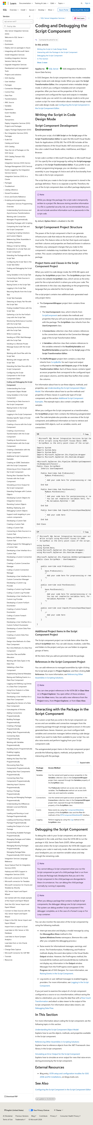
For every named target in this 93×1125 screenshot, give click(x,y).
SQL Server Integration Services (52, 18)
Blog (33, 1116)
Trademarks (19, 1119)
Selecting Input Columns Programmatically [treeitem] (16, 786)
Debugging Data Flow (44, 1008)
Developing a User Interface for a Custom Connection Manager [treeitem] (19, 577)
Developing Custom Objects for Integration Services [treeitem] (18, 499)
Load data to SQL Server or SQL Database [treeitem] (17, 931)
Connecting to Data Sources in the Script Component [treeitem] (18, 403)
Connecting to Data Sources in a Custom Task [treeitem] (19, 532)
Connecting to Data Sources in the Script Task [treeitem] (18, 279)
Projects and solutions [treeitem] (13, 74)
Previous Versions (22, 1116)
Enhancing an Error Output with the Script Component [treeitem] (19, 470)
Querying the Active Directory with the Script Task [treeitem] (18, 329)
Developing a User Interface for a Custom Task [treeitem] (19, 552)
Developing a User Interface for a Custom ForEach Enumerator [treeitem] (19, 623)
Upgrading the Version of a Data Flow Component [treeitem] (19, 704)
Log (71, 819)
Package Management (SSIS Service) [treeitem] (18, 166)
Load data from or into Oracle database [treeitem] (16, 944)
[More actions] (89, 18)
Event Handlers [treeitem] (10, 113)
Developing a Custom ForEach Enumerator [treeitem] (18, 604)
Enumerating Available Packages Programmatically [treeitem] (19, 834)
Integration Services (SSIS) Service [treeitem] (17, 163)
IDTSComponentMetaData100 (71, 815)
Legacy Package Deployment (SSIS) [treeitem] (18, 129)
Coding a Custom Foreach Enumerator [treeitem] (16, 617)
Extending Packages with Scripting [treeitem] (19, 223)
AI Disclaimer (8, 1116)
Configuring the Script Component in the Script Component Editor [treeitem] (16, 375)
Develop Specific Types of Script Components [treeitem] (18, 419)
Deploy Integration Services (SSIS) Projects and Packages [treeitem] (17, 124)
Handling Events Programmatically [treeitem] (19, 749)
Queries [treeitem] (8, 116)
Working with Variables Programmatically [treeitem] (15, 743)
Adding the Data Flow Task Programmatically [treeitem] (16, 760)
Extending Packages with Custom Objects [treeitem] (19, 492)
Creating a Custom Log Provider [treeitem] (19, 589)
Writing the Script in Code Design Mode (52, 49)
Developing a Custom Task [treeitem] (16, 520)
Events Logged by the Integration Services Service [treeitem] (17, 171)
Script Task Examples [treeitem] (14, 298)
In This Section (42, 59)
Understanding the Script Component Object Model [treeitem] (16, 390)
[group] (63, 481)
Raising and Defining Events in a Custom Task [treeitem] (18, 539)
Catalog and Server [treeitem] (12, 143)
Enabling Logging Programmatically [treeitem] (13, 753)
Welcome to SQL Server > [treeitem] (14, 37)
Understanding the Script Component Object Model (57, 1029)
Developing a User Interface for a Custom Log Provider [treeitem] (19, 597)
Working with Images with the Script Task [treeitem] (18, 361)
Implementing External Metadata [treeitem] (19, 673)
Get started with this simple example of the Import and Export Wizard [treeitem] (18, 899)
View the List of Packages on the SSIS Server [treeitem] (17, 151)
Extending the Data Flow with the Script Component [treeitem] (19, 367)
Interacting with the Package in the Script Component (57, 52)
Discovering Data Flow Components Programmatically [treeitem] (18, 766)
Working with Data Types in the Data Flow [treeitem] (18, 662)
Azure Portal (63, 10)
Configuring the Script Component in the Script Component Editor (63, 1089)
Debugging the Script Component (49, 55)
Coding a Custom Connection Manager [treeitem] (18, 571)
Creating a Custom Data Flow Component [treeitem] (18, 636)
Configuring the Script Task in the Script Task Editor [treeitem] (19, 263)
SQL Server (53, 68)
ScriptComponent (49, 315)
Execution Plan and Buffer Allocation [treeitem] (16, 655)
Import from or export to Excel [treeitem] (16, 926)
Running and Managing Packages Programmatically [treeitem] (19, 799)
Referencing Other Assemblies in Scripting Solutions (57, 1041)
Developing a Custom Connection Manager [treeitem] (19, 558)
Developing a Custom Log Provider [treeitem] (16, 584)
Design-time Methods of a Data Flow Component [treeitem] (18, 643)
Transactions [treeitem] (9, 119)
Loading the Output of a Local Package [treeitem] (18, 827)
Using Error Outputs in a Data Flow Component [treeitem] (18, 691)
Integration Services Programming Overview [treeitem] (19, 205)
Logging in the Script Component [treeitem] (19, 414)
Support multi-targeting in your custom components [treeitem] (18, 515)
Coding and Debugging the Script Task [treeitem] (19, 269)
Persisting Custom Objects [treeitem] (16, 504)
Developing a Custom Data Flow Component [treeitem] (19, 630)
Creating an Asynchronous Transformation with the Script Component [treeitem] (18, 443)
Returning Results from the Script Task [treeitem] (19, 293)
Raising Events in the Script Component (56, 973)
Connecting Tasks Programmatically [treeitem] (13, 737)
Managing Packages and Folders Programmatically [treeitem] (19, 840)
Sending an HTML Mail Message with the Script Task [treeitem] (19, 338)
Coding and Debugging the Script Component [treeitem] (19, 383)
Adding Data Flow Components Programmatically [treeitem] (18, 773)
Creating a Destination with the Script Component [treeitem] (18, 451)
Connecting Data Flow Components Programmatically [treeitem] (18, 779)
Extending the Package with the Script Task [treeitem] (18, 256)
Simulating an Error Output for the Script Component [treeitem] (18, 486)
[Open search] (81, 3)
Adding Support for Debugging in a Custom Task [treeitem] (19, 545)
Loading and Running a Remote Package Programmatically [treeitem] (18, 821)
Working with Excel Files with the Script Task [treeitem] (19, 354)
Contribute (43, 1116)
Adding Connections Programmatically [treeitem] (14, 714)
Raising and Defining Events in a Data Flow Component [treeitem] (18, 678)
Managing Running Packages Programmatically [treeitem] (17, 847)
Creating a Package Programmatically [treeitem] (14, 727)
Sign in (87, 3)
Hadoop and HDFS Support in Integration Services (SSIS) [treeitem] (16, 873)
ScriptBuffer (56, 362)
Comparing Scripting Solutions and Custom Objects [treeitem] (18, 234)
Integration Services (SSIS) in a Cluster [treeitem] (16, 178)
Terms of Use (7, 1119)
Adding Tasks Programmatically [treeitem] (18, 732)
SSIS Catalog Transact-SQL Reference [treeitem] (15, 158)
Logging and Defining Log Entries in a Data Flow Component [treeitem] (19, 685)
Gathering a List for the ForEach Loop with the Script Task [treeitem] (18, 316)
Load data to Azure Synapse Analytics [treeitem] (15, 938)
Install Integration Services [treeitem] (14, 55)
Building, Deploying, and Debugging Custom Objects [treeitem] (17, 509)
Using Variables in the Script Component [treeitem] (17, 396)
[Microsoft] (4, 3)
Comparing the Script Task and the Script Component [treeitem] (18, 228)
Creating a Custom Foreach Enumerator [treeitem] (17, 610)
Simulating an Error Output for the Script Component (57, 1054)
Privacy (53, 1116)
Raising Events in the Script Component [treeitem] (17, 409)
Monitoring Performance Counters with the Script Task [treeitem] (19, 322)
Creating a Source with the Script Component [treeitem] (19, 425)
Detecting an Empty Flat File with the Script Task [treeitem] (19, 303)
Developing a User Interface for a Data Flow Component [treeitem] (19, 698)
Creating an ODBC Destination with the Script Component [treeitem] (18, 464)
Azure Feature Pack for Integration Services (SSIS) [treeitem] (17, 866)
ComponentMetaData (76, 810)
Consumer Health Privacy (69, 1116)
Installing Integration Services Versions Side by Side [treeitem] (16, 59)
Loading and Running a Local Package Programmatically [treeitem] (17, 814)
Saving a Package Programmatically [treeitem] (13, 792)
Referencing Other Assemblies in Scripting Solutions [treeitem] (19, 241)
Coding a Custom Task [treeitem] (15, 527)
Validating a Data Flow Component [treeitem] (15, 668)
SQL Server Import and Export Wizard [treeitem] (16, 892)
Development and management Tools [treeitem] (16, 69)
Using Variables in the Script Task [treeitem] (19, 275)
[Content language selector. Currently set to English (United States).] (14, 1110)
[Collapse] (29, 16)
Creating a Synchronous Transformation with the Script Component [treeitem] (18, 434)
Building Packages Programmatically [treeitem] (13, 721)
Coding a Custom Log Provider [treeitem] (18, 593)
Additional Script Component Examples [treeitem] (17, 457)
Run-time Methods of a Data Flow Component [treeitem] (19, 649)
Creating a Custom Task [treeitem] (15, 524)
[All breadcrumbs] (37, 18)
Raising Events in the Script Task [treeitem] (18, 284)
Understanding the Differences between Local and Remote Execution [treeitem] (18, 807)
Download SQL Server (80, 10)
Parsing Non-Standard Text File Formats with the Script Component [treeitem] (18, 478)
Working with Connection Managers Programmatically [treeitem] (17, 218)
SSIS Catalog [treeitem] (9, 146)
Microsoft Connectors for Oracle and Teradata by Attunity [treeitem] (18, 886)
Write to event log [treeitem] (13, 334)
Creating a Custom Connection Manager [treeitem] (18, 564)
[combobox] (18, 21)
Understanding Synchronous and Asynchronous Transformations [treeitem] (19, 211)
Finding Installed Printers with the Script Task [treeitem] (19, 309)
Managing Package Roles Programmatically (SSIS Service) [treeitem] (18, 853)
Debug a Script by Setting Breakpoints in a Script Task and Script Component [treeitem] (18, 249)
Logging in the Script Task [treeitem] (16, 288)
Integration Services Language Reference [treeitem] (16, 860)
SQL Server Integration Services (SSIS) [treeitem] (16, 32)
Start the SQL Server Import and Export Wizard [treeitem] (17, 905)
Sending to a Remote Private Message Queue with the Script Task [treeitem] (18, 346)
